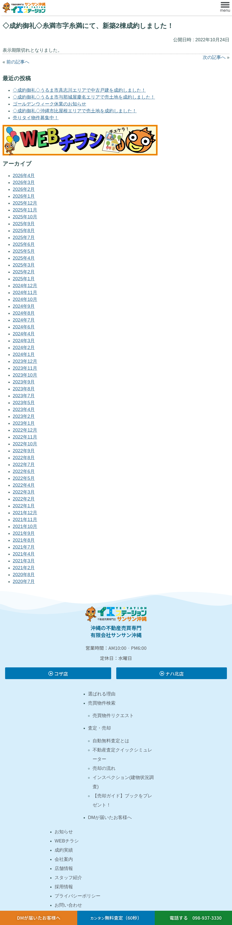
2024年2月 (24, 347)
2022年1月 (24, 505)
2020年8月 (24, 574)
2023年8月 (24, 388)
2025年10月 (25, 216)
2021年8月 (24, 540)
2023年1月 (24, 423)
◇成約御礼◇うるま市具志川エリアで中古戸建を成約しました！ (79, 90)
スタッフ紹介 (68, 877)
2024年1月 (24, 354)
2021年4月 (24, 554)
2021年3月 (24, 560)
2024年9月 (24, 306)
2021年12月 (25, 512)
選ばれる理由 (101, 693)
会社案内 (64, 859)
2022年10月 (25, 443)
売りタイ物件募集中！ (36, 117)
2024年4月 (24, 333)
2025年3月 (24, 265)
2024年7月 (24, 320)
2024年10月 (25, 299)
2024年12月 (25, 285)
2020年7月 (24, 581)
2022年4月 (24, 485)
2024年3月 (24, 340)
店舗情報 (64, 868)
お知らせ (64, 831)
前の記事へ (17, 61)
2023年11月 (25, 368)
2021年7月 (24, 547)
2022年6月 (24, 471)
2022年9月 (24, 450)
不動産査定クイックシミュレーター (122, 754)
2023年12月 (25, 361)
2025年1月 (24, 278)
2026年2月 (24, 189)
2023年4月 (24, 409)
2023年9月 (24, 382)
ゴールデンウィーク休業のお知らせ (49, 104)
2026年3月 (24, 182)
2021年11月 (25, 519)
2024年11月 (25, 292)
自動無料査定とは (111, 740)
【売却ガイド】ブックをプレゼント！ (122, 800)
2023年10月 (25, 375)
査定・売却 (99, 728)
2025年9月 (24, 223)
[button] (225, 7)
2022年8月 (24, 457)
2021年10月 (25, 526)
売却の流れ (104, 768)
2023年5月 (24, 402)
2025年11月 (25, 210)
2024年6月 (24, 326)
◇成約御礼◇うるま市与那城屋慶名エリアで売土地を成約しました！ (84, 97)
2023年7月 (24, 395)
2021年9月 (24, 533)
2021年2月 (24, 567)
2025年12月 (25, 203)
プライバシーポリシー (77, 895)
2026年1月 (24, 196)
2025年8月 (24, 230)
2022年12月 (25, 430)
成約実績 (64, 850)
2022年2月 (24, 498)
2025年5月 (24, 251)
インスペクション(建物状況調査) (123, 782)
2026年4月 (24, 175)
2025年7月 (24, 237)
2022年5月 (24, 478)
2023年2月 (24, 416)
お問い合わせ (68, 905)
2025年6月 (24, 244)
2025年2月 (24, 271)
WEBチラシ (67, 840)
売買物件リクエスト (113, 715)
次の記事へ (214, 57)
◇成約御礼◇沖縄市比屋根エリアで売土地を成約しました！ (75, 110)
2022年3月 (24, 492)
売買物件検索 (101, 703)
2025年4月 (24, 258)
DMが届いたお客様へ (110, 817)
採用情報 (64, 886)
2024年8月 (24, 313)
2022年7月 (24, 464)
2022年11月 (25, 437)
